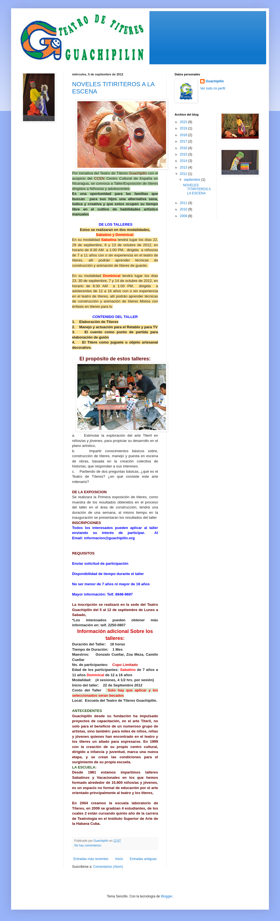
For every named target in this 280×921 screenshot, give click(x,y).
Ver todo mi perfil (212, 88)
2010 (184, 209)
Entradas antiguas (143, 859)
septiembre (192, 180)
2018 (184, 135)
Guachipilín (215, 81)
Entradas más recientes (90, 859)
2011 (184, 203)
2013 (184, 167)
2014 (184, 161)
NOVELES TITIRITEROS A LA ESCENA (197, 189)
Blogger (166, 896)
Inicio (119, 859)
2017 (184, 141)
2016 (184, 148)
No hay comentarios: (88, 845)
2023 (184, 122)
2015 (184, 154)
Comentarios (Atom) (108, 867)
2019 (184, 128)
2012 (184, 174)
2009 (184, 216)
